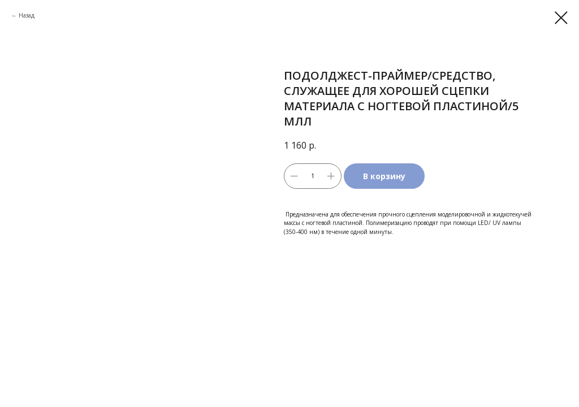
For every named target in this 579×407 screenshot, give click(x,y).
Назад (26, 15)
